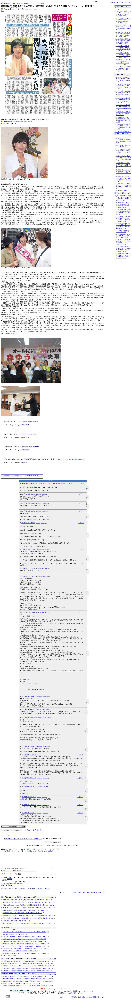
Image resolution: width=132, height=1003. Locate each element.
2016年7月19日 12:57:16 (29, 797)
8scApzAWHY (39, 778)
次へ (125, 2)
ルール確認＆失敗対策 (15, 886)
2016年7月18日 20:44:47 (29, 755)
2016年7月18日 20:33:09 (29, 746)
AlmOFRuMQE (39, 746)
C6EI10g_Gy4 (44, 797)
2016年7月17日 (25, 462)
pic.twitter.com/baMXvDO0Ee (30, 446)
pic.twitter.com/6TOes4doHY (30, 421)
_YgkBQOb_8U (44, 568)
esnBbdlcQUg (45, 805)
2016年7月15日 (25, 437)
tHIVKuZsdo (38, 568)
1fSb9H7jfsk (45, 786)
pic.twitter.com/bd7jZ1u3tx (29, 434)
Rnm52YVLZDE (45, 576)
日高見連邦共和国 (33, 483)
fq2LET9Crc (38, 511)
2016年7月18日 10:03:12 (28, 503)
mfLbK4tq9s (38, 494)
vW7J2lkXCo (38, 549)
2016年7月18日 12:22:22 (28, 549)
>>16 (21, 799)
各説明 (51, 851)
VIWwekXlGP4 (44, 549)
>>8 (21, 614)
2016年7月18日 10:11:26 (28, 511)
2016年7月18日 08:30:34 (53, 483)
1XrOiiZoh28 (45, 778)
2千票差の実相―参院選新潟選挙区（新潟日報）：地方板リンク (23, 839)
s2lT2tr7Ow (38, 523)
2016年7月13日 (25, 424)
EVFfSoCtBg (39, 805)
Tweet (2, 11)
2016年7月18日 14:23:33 (28, 612)
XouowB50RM (39, 786)
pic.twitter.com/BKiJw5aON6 (77, 459)
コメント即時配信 (19, 891)
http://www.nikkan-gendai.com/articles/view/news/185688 (16, 121)
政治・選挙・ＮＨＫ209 (15, 3)
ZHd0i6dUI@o (46, 746)
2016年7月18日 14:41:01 (29, 696)
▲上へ (62, 895)
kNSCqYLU (37, 9)
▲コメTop (112, 2)
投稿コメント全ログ (7, 891)
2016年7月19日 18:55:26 (29, 805)
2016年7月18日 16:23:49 (29, 717)
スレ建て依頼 (31, 891)
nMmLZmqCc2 (39, 576)
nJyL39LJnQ (38, 503)
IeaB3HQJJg (63, 483)
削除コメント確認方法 (43, 891)
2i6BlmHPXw (39, 754)
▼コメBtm (120, 2)
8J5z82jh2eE (44, 494)
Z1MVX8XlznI (44, 511)
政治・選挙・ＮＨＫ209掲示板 (88, 895)
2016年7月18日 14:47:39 (29, 709)
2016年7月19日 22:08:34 (29, 813)
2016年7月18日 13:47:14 (28, 576)
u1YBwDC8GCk (44, 503)
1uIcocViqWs (69, 483)
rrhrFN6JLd (39, 797)
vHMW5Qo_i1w (46, 709)
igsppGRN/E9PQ (32, 9)
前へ (129, 2)
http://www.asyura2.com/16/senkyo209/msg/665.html (10, 7)
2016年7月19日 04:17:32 (29, 778)
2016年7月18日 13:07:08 (28, 568)
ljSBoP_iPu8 (45, 754)
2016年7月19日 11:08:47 (29, 786)
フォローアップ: (5, 835)
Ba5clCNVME (39, 709)
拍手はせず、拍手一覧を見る (34, 475)
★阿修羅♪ (4, 3)
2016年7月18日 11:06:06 (28, 523)
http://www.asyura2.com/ (53, 992)
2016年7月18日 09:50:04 (28, 494)
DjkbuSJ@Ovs (43, 523)
